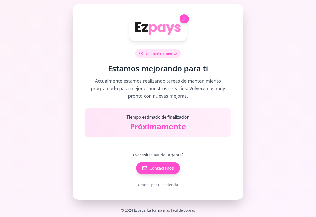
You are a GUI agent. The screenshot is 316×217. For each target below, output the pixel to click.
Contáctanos (158, 168)
